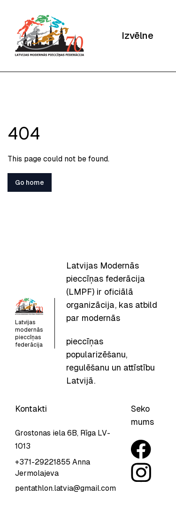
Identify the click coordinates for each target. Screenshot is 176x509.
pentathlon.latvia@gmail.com (65, 488)
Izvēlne (137, 35)
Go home (29, 182)
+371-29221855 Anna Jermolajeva (52, 468)
